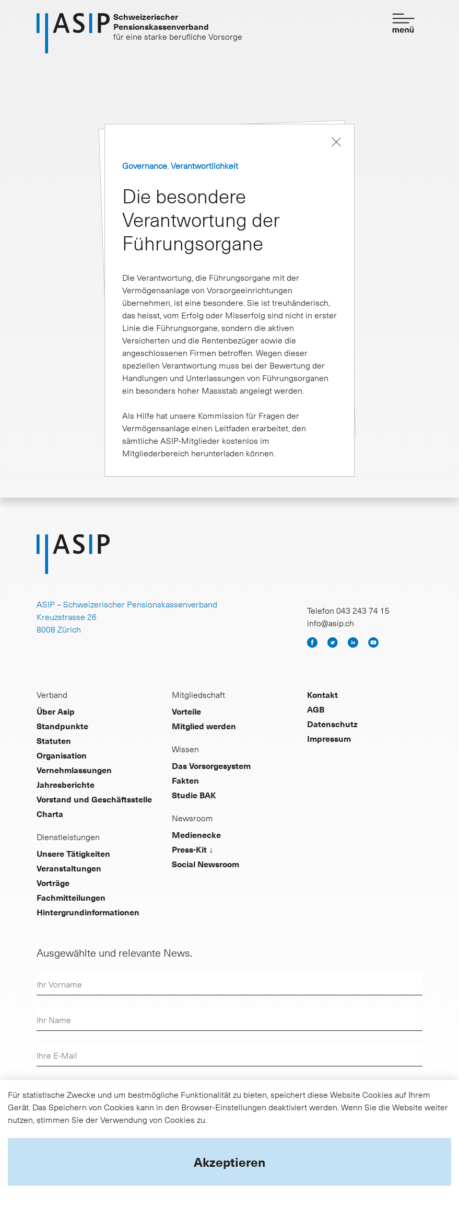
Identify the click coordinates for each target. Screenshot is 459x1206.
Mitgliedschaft (198, 694)
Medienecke (196, 834)
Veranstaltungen (69, 868)
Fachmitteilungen (71, 897)
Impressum (329, 738)
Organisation (62, 755)
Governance (144, 165)
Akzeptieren (229, 1161)
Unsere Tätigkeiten (73, 853)
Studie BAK (194, 794)
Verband (52, 694)
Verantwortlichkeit (204, 165)
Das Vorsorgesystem (211, 765)
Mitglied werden (204, 725)
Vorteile (186, 711)
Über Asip (56, 711)
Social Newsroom (205, 863)
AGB (315, 709)
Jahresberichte (66, 784)
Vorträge (53, 882)
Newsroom (192, 817)
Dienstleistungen (68, 836)
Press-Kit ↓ (192, 849)
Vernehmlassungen (74, 769)
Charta (50, 813)
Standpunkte (62, 725)
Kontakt (322, 694)
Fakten (185, 780)
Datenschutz (332, 723)
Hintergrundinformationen (88, 911)
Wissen (185, 748)
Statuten (54, 740)
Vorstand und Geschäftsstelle (94, 798)
